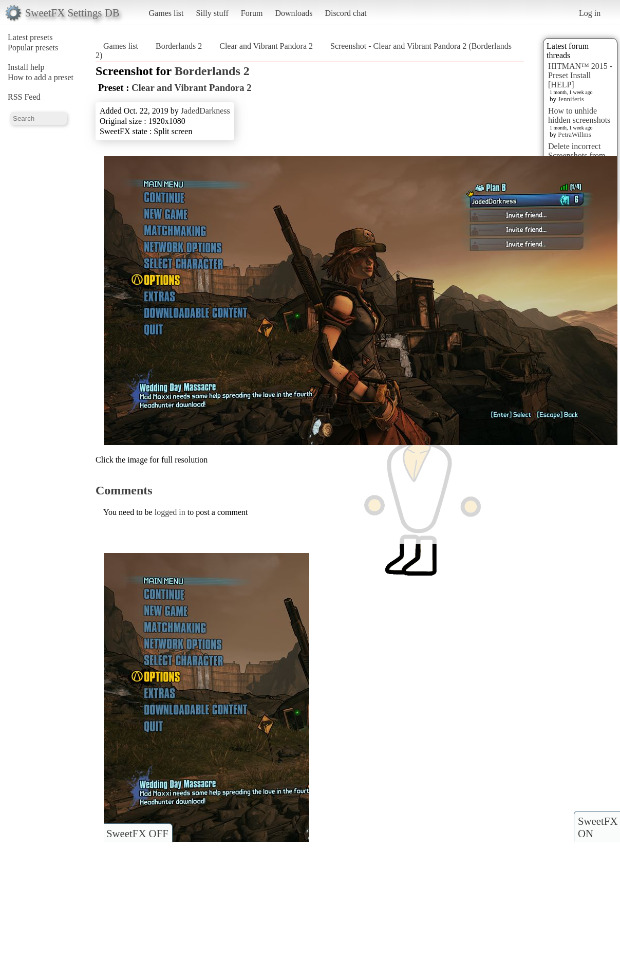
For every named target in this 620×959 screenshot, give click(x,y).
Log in (589, 13)
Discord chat (345, 13)
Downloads (293, 13)
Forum (252, 13)
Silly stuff (212, 13)
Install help (26, 67)
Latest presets (30, 37)
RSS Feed (24, 97)
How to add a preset (40, 77)
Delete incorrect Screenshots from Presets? (577, 155)
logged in (170, 512)
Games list (166, 13)
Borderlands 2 (179, 46)
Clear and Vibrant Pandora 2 (266, 46)
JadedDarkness (205, 110)
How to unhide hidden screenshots (579, 115)
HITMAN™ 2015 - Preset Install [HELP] (580, 75)
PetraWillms (574, 134)
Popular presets (33, 47)
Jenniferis (571, 99)
